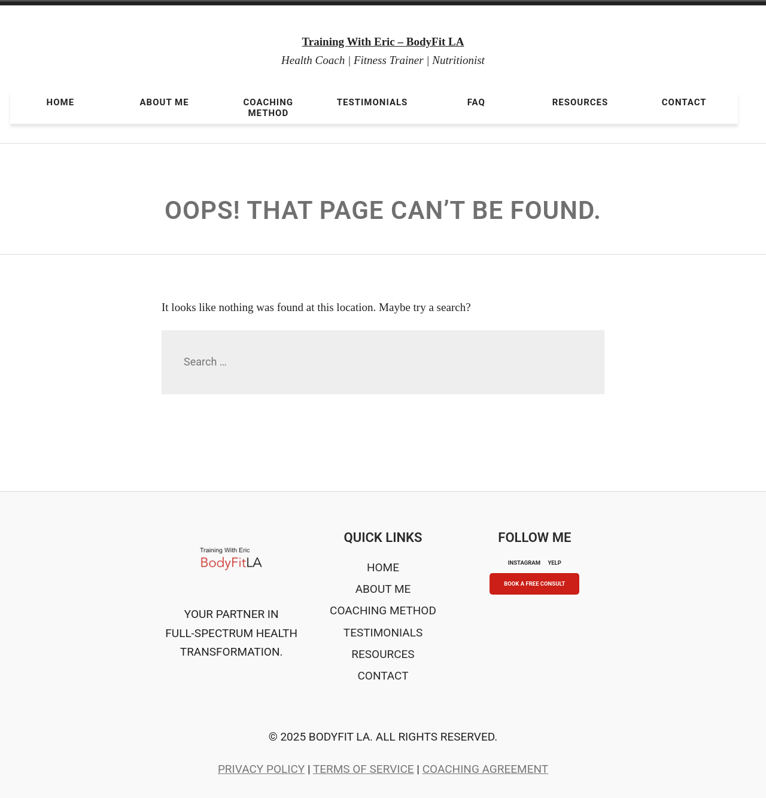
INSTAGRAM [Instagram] (524, 562)
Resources (580, 102)
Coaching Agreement (485, 769)
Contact (684, 102)
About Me (164, 102)
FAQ (476, 102)
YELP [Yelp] (554, 562)
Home (61, 102)
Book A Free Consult (534, 583)
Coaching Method (269, 107)
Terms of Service (363, 769)
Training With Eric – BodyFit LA (383, 41)
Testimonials (372, 102)
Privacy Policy (261, 769)
